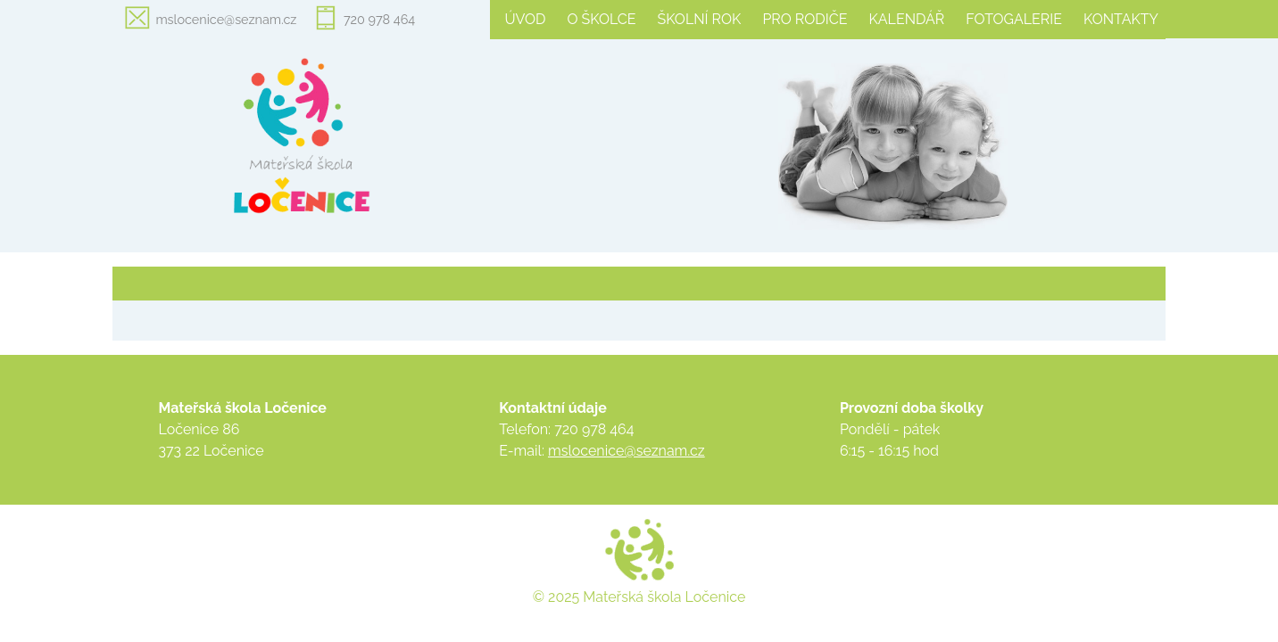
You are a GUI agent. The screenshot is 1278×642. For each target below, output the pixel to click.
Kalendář (906, 19)
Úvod (524, 19)
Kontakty (1120, 19)
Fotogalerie (1014, 19)
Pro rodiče (804, 19)
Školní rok (700, 19)
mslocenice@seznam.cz (225, 19)
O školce (601, 19)
